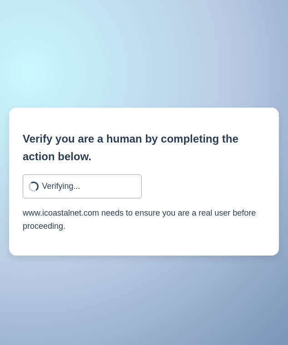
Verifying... (61, 186)
